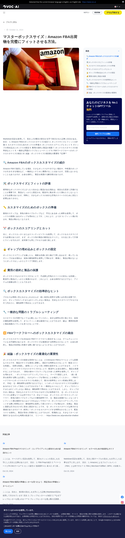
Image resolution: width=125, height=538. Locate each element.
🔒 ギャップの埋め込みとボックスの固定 (104, 63)
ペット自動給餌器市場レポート (102, 477)
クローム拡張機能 (61, 484)
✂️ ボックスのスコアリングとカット (103, 60)
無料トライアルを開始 (105, 117)
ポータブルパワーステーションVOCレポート (106, 481)
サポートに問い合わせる (63, 501)
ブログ (57, 474)
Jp (3, 395)
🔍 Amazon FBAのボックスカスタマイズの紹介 (105, 49)
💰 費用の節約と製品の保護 (100, 66)
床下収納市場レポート (99, 486)
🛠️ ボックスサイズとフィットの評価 (103, 53)
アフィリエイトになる (62, 498)
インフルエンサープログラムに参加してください (65, 494)
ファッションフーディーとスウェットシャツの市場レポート (106, 490)
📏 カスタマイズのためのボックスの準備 (104, 57)
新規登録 (101, 10)
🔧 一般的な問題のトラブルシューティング (105, 72)
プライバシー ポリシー (91, 518)
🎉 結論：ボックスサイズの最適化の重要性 (105, 81)
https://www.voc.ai (85, 2)
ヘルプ (57, 477)
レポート (58, 480)
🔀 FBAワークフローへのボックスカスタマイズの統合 (105, 77)
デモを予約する (114, 11)
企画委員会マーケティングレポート (104, 474)
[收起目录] (119, 44)
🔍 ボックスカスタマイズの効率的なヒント (105, 69)
